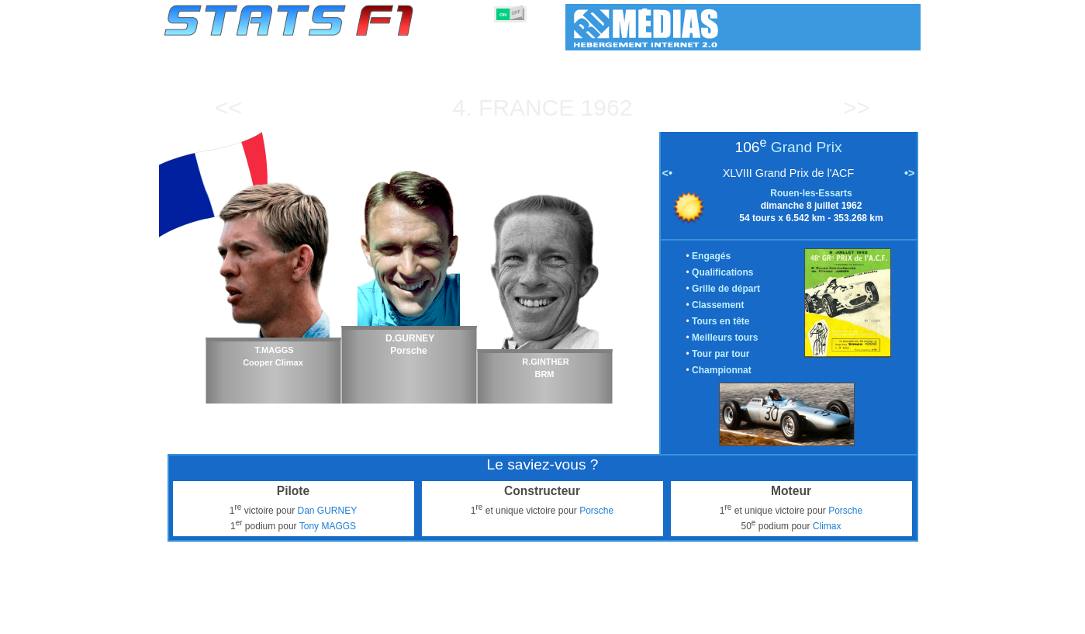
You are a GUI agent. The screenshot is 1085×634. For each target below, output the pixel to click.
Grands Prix (339, 619)
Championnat (722, 370)
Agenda (723, 619)
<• (667, 173)
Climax (827, 526)
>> (856, 107)
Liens (768, 619)
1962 (607, 107)
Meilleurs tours (725, 337)
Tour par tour (720, 353)
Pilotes (397, 619)
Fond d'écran (826, 619)
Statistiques (218, 619)
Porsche (596, 510)
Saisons (278, 619)
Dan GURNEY (327, 510)
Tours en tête (720, 321)
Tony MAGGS (327, 526)
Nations (622, 619)
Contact (889, 619)
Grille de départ (726, 288)
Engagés (711, 256)
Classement (718, 305)
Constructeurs (460, 619)
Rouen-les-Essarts (811, 193)
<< (228, 107)
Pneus (575, 619)
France (526, 107)
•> (909, 173)
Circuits (672, 619)
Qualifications (722, 272)
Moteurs (526, 619)
